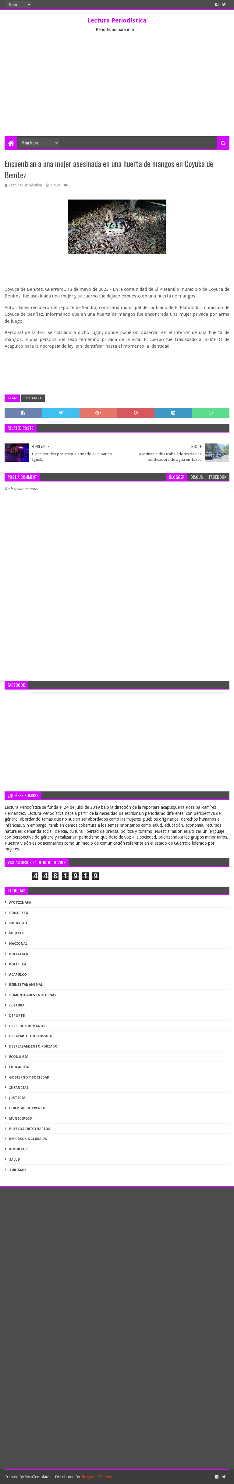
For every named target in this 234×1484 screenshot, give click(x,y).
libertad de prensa (27, 1108)
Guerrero (18, 923)
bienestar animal (26, 985)
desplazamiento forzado (33, 1046)
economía (18, 1057)
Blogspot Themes (96, 1477)
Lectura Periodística (117, 20)
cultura (16, 1005)
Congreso (18, 913)
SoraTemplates (38, 1477)
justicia (17, 1098)
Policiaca (33, 398)
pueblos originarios (29, 1129)
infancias (19, 1088)
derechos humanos (27, 1026)
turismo (17, 1170)
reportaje (18, 1149)
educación (19, 1067)
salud (14, 1160)
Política (17, 964)
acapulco (18, 975)
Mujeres (16, 933)
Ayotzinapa (20, 903)
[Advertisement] (117, 90)
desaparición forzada (30, 1036)
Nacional (18, 944)
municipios (20, 1119)
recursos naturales (28, 1139)
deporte (17, 1016)
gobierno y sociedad (29, 1077)
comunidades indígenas (32, 995)
